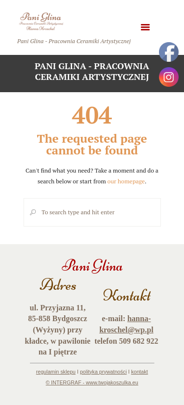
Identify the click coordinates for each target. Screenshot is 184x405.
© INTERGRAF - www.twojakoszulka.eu (92, 382)
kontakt (139, 372)
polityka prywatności (103, 372)
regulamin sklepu (56, 372)
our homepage (126, 181)
